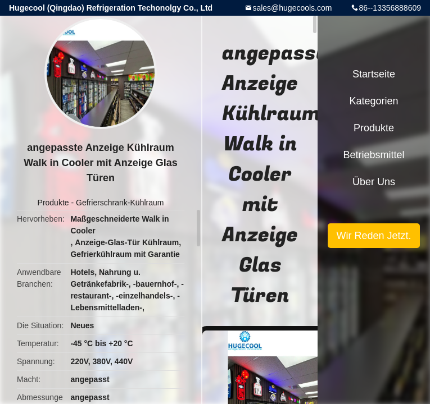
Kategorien (373, 101)
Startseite (373, 74)
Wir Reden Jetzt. (373, 235)
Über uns (373, 181)
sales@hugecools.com (292, 7)
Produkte (53, 202)
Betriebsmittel (373, 154)
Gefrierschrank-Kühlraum (120, 202)
